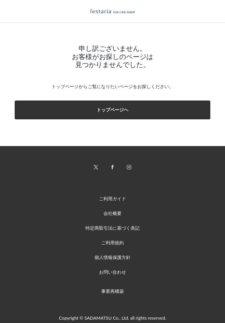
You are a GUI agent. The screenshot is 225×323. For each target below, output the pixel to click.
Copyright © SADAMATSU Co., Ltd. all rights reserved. (112, 318)
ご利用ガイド (112, 198)
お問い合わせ (112, 272)
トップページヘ (112, 110)
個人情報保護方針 (112, 257)
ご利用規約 (112, 242)
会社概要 (112, 213)
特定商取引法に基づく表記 (112, 228)
